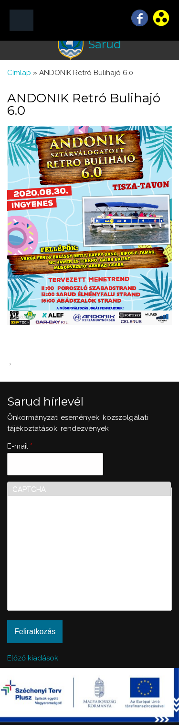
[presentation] (51, 571)
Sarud (104, 44)
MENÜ (21, 20)
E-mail (19, 446)
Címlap (19, 72)
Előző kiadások (32, 658)
